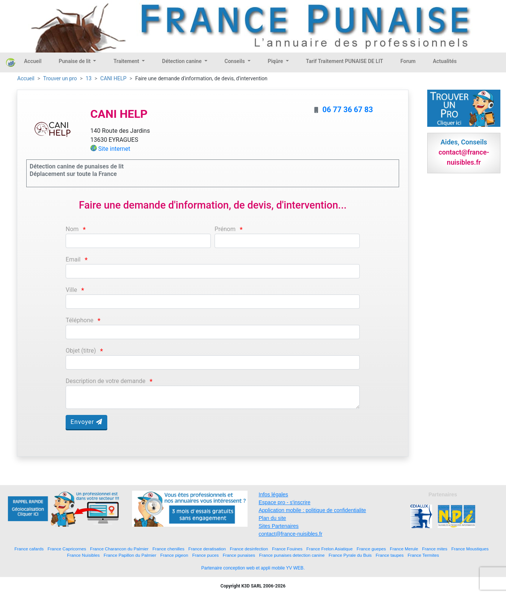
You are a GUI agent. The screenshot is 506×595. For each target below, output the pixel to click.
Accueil (33, 61)
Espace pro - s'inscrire (285, 502)
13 (89, 78)
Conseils (235, 61)
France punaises (239, 555)
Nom (72, 229)
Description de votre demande (106, 381)
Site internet (114, 148)
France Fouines (287, 548)
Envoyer (86, 421)
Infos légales (273, 494)
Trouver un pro (60, 78)
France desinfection (249, 548)
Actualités (444, 61)
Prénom (225, 229)
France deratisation (207, 548)
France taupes (389, 555)
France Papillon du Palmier (130, 555)
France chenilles (168, 548)
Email (73, 259)
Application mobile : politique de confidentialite (312, 510)
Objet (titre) (81, 350)
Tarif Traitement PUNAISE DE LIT (344, 61)
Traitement (126, 61)
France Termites (423, 555)
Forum (408, 61)
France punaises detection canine (292, 555)
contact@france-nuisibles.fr (291, 534)
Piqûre (276, 61)
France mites (434, 548)
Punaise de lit (75, 61)
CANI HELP (113, 78)
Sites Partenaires (279, 526)
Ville (71, 290)
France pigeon (174, 555)
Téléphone (79, 320)
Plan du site (272, 518)
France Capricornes (67, 548)
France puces (205, 555)
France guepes (371, 548)
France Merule (404, 548)
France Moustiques (469, 548)
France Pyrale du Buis (350, 555)
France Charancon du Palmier (119, 548)
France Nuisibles (83, 555)
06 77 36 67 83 (348, 109)
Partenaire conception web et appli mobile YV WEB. (253, 568)
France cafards (29, 548)
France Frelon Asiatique (329, 548)
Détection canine (182, 61)
